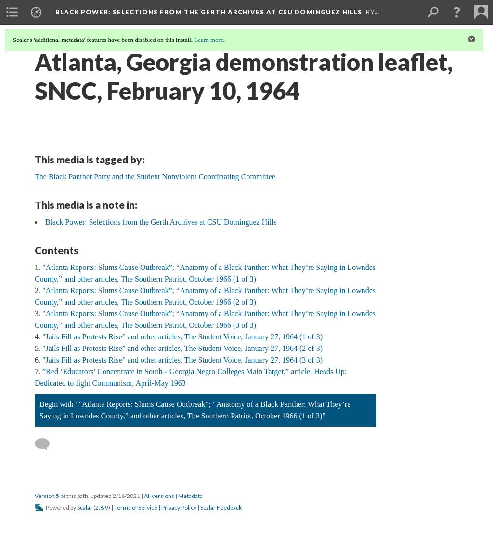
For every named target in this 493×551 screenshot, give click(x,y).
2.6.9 (101, 507)
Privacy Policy (178, 507)
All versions (159, 495)
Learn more (208, 39)
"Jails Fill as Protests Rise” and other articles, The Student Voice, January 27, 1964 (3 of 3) (182, 360)
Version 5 (47, 495)
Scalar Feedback (221, 507)
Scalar (84, 507)
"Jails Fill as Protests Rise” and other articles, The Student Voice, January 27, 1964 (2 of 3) (182, 348)
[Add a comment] (46, 444)
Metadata (190, 495)
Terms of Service (135, 507)
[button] (457, 12)
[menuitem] (12, 12)
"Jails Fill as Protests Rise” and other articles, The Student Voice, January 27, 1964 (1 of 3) (182, 337)
